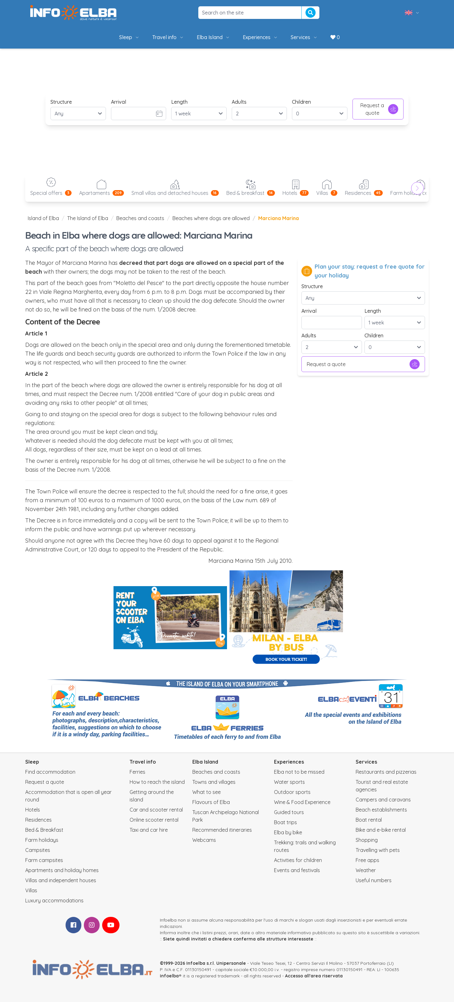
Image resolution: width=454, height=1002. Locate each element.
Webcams (204, 840)
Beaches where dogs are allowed (211, 218)
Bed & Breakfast (44, 830)
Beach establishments (381, 810)
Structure (61, 102)
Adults (239, 102)
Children (301, 102)
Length (179, 102)
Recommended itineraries (222, 830)
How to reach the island (157, 782)
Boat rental (369, 820)
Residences (38, 820)
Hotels (32, 810)
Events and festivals (297, 870)
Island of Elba (43, 218)
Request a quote (379, 109)
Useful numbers (374, 880)
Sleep (129, 37)
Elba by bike (288, 832)
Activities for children (298, 860)
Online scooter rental (154, 820)
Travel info (168, 37)
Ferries (137, 772)
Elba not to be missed (299, 772)
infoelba (169, 976)
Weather (366, 870)
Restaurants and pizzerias (386, 772)
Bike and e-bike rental (381, 830)
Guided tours (289, 812)
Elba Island (213, 37)
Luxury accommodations (54, 900)
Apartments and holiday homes (62, 870)
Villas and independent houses (60, 880)
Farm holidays (41, 840)
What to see (206, 792)
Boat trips (285, 822)
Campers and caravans (383, 799)
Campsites (37, 850)
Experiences (260, 37)
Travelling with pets (378, 850)
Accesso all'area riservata (314, 976)
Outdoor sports (292, 792)
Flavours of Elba (211, 802)
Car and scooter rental (156, 810)
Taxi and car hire (149, 830)
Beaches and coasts (140, 218)
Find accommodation (50, 772)
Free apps (367, 860)
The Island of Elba (87, 218)
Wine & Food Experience (302, 802)
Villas (31, 890)
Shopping (367, 840)
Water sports (289, 782)
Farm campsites (44, 860)
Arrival (118, 102)
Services (304, 37)
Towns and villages (214, 782)
